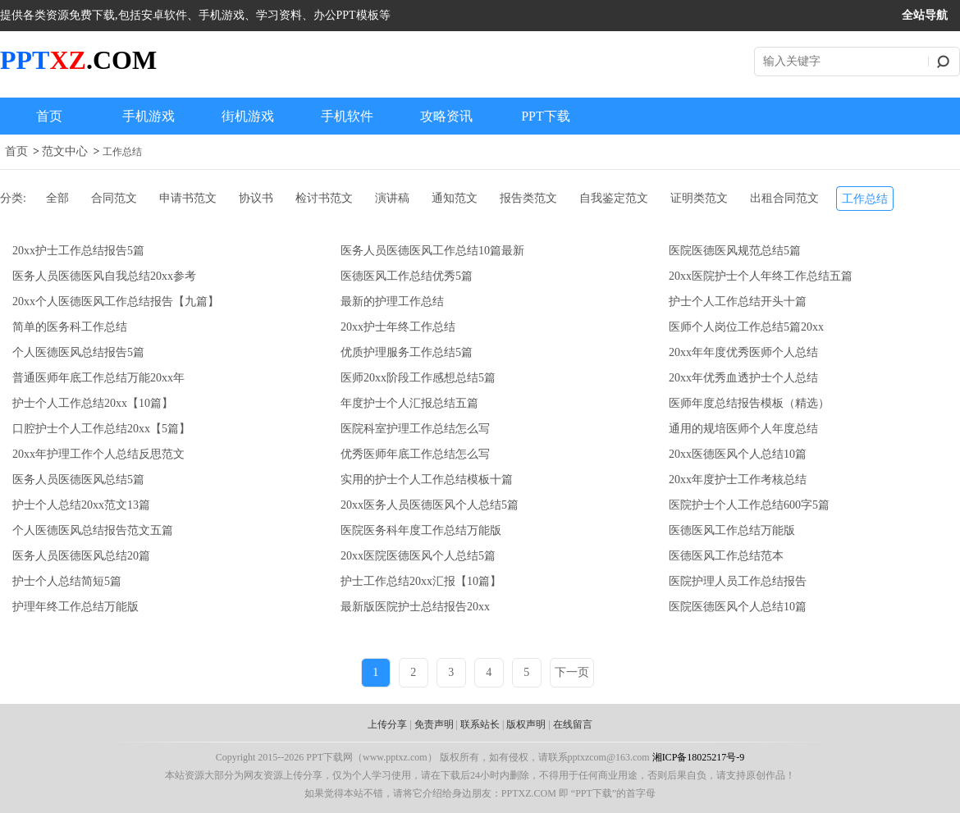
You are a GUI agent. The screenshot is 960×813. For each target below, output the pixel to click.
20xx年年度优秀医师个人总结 (743, 352)
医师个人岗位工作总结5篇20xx (746, 327)
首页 (49, 116)
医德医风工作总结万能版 (732, 530)
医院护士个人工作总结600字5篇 (749, 505)
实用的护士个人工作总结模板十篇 (427, 479)
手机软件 (347, 116)
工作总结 (122, 152)
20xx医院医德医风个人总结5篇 (418, 556)
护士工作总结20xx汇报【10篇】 (421, 581)
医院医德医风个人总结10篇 (738, 607)
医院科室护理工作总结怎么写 (415, 428)
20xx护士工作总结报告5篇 (78, 250)
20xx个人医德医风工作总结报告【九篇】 (115, 301)
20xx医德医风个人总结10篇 (738, 454)
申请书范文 (188, 198)
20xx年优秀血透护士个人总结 (743, 378)
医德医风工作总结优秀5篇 (407, 276)
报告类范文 (528, 198)
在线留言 (572, 724)
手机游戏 (148, 116)
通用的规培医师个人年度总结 (743, 428)
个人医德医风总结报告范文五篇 (92, 530)
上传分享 (387, 724)
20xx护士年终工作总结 (398, 327)
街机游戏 (248, 116)
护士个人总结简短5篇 (66, 581)
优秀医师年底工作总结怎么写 (415, 454)
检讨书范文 (324, 198)
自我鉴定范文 (613, 198)
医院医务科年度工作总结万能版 (421, 530)
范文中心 (65, 151)
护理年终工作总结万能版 (75, 607)
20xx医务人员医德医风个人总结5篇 (430, 505)
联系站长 (480, 724)
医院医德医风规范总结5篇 (735, 250)
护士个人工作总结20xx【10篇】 (92, 403)
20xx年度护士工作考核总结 (738, 479)
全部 (57, 198)
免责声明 (434, 724)
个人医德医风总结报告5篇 (78, 352)
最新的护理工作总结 (392, 301)
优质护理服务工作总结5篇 (407, 352)
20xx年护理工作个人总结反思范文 (98, 454)
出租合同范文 (784, 198)
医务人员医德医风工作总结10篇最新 (432, 250)
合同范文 (114, 198)
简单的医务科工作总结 (69, 327)
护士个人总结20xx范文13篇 (81, 505)
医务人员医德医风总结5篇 (78, 479)
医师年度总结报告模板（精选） (749, 403)
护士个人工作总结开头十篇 (738, 301)
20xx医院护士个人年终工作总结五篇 (761, 276)
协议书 (256, 198)
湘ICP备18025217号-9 (698, 757)
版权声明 (526, 724)
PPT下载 (545, 116)
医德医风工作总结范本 (726, 556)
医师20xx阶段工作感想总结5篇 (418, 378)
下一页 (572, 672)
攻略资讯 (446, 116)
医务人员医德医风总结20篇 (81, 556)
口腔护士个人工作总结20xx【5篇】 (101, 428)
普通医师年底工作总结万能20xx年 (98, 378)
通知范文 (455, 198)
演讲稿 (392, 198)
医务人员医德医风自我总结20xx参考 (104, 276)
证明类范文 (699, 198)
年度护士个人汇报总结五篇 (409, 403)
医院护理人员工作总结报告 (738, 581)
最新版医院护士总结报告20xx (415, 607)
